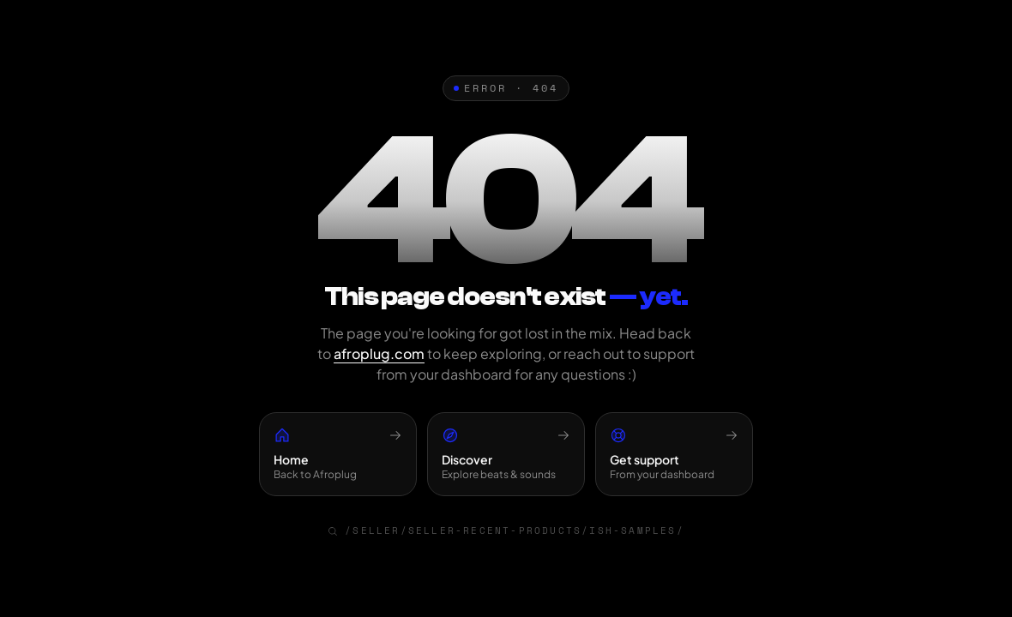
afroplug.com (379, 353)
